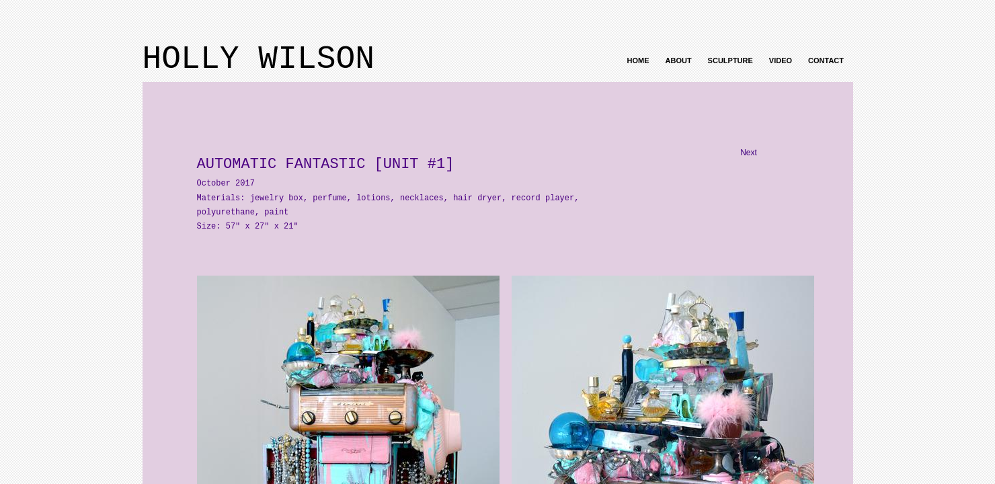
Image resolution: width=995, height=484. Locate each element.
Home (638, 60)
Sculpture (730, 60)
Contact (826, 60)
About (679, 60)
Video (780, 60)
